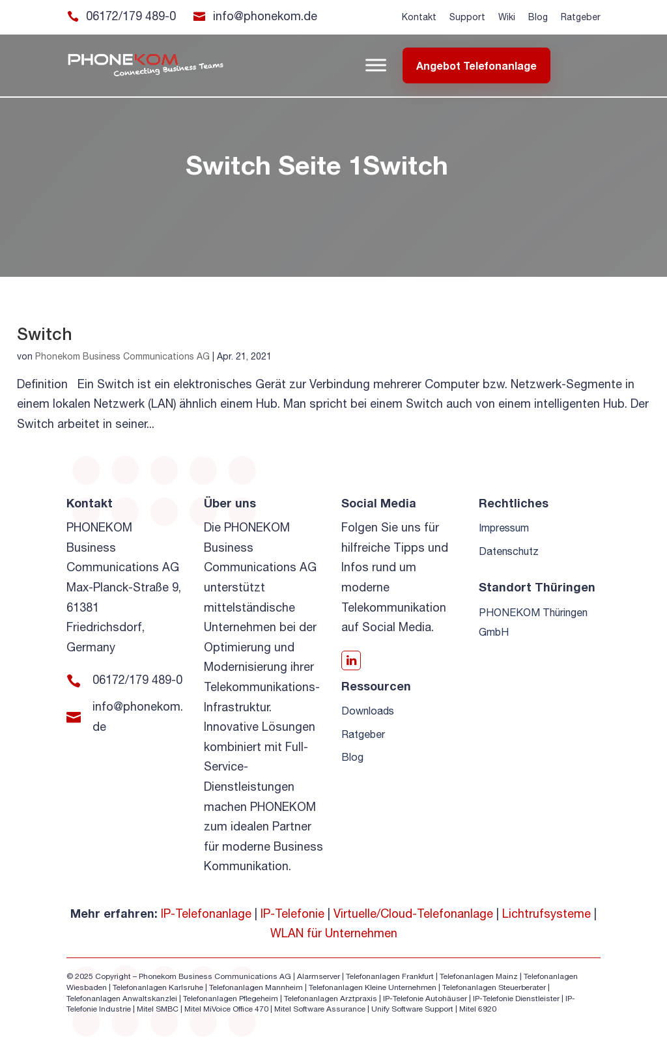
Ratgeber (581, 17)
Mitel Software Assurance (319, 1008)
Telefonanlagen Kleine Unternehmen (372, 987)
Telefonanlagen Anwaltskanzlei (121, 998)
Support (467, 17)
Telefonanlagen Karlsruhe (158, 987)
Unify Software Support (412, 1008)
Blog (538, 17)
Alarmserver (318, 976)
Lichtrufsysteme (546, 913)
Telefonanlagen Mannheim (257, 987)
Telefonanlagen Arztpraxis (330, 998)
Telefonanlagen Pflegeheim (230, 998)
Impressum (504, 527)
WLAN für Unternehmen (333, 933)
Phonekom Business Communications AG (122, 356)
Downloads (367, 710)
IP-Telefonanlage (206, 913)
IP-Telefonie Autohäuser (425, 998)
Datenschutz (509, 551)
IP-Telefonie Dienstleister (516, 998)
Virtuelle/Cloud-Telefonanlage (413, 913)
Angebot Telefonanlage (476, 65)
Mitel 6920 (477, 1008)
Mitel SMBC (157, 1008)
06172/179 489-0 (131, 16)
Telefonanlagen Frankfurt (390, 976)
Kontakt (419, 17)
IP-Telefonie (292, 913)
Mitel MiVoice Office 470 (226, 1008)
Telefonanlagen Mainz (479, 976)
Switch (44, 334)
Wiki (506, 17)
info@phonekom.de (265, 16)
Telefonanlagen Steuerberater (494, 987)
